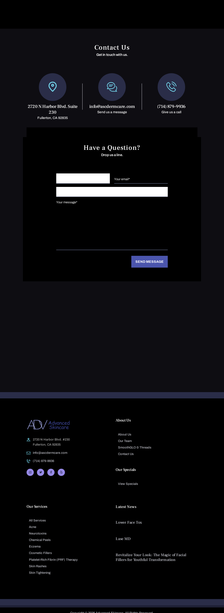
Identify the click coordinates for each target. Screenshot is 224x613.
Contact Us (126, 454)
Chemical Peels (40, 540)
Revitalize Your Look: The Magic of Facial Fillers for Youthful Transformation (151, 557)
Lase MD (123, 538)
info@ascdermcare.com (50, 453)
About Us (124, 434)
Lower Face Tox (129, 522)
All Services (37, 520)
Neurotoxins (38, 533)
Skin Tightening (39, 572)
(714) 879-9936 (43, 461)
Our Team (125, 441)
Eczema (35, 546)
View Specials (128, 484)
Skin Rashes (38, 566)
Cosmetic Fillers (40, 553)
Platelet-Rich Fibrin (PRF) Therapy (53, 559)
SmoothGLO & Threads (134, 447)
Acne (32, 527)
